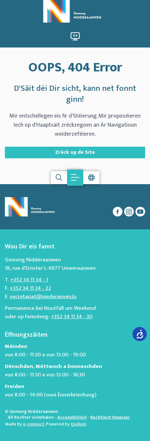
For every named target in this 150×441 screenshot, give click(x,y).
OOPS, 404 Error (75, 67)
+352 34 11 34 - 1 (29, 279)
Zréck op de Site (75, 152)
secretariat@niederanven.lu (43, 296)
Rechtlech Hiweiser (110, 417)
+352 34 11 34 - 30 (71, 316)
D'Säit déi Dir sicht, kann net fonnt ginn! (75, 94)
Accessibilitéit (72, 417)
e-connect (33, 424)
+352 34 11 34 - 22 (30, 288)
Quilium (78, 424)
